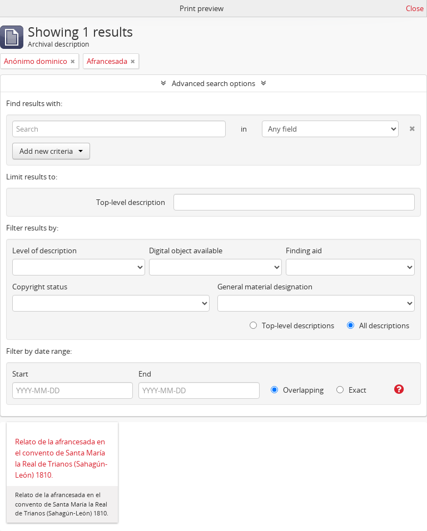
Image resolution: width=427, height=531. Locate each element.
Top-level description (130, 202)
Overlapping (297, 390)
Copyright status (39, 287)
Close (415, 8)
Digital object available (185, 251)
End (144, 374)
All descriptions (378, 325)
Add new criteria (51, 151)
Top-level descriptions (292, 325)
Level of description (44, 251)
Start (20, 374)
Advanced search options (213, 83)
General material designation (264, 287)
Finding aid (304, 251)
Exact (351, 390)
